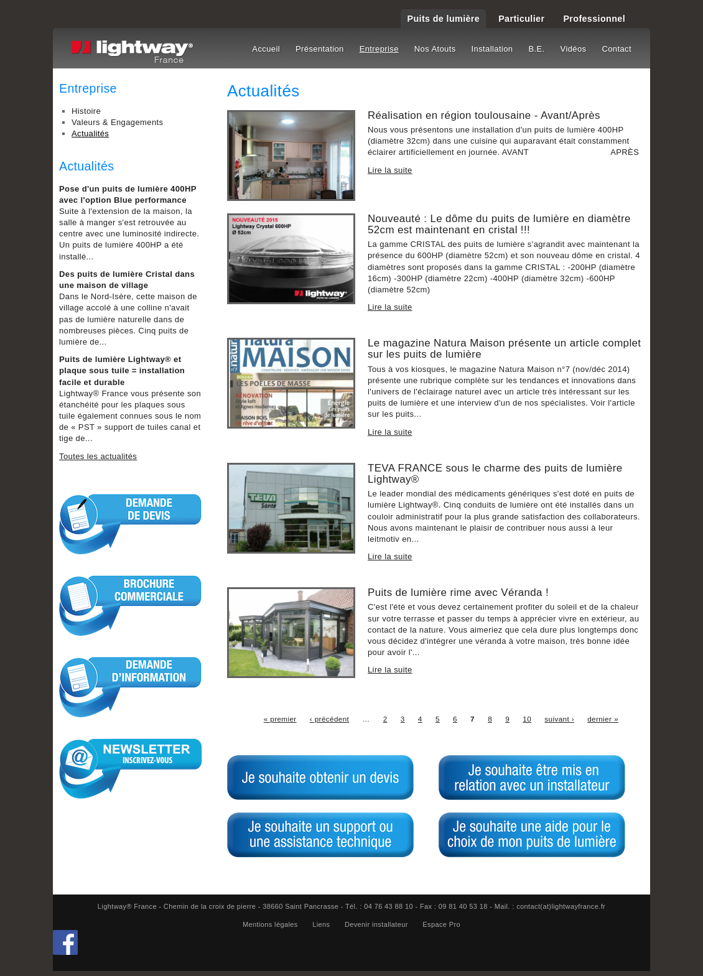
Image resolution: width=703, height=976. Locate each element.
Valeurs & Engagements (117, 122)
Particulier (521, 19)
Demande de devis (130, 523)
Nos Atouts (435, 48)
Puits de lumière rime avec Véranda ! (458, 592)
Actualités (90, 133)
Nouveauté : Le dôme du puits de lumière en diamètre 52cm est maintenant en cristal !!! (499, 224)
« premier (280, 719)
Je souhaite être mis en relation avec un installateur (532, 777)
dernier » (602, 719)
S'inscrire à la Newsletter (130, 768)
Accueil (266, 48)
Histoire (86, 111)
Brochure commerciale (130, 605)
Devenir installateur (376, 924)
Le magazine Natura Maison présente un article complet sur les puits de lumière (504, 348)
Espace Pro (441, 924)
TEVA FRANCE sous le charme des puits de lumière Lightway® (495, 473)
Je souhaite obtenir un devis (320, 777)
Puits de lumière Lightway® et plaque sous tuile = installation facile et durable (122, 370)
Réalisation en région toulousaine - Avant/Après (484, 115)
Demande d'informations (130, 686)
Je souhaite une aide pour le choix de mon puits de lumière (532, 834)
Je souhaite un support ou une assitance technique (320, 834)
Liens (321, 924)
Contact (616, 48)
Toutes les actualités (98, 456)
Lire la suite (390, 170)
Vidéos (574, 48)
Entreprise (379, 48)
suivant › (559, 719)
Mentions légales (270, 924)
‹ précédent (329, 719)
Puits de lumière (443, 19)
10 (527, 719)
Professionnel (594, 19)
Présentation (320, 48)
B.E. (536, 48)
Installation (492, 48)
